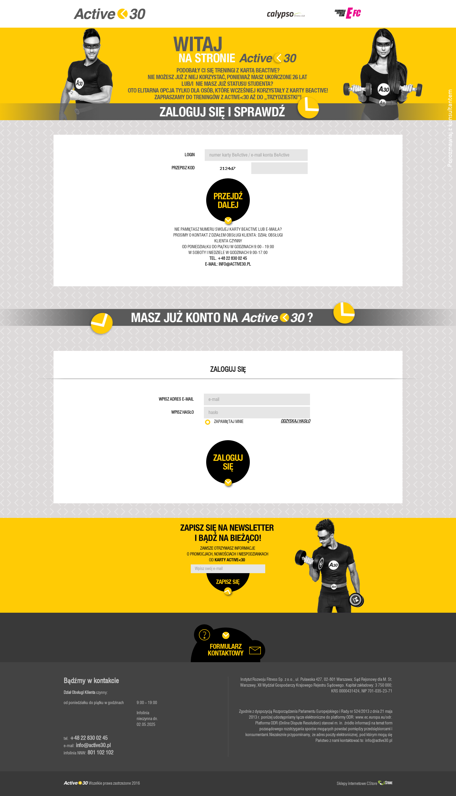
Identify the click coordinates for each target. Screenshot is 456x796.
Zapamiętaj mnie (228, 422)
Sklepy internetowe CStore (364, 784)
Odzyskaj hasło (295, 421)
